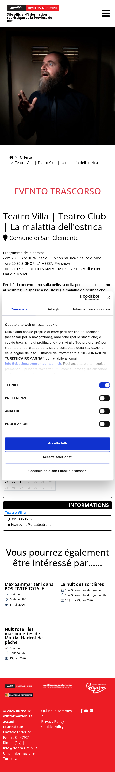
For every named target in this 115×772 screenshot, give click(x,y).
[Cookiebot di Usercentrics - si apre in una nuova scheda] (82, 297)
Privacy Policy (52, 721)
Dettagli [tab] (52, 309)
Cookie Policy (52, 726)
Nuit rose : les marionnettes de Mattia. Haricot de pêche (24, 635)
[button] (106, 13)
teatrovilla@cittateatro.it (31, 524)
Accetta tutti (57, 443)
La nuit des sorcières (82, 584)
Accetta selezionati (58, 457)
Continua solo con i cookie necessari (57, 471)
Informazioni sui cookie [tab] (91, 309)
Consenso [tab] (18, 309)
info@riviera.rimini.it (20, 748)
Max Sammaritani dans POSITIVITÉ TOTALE (29, 586)
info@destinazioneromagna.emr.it (33, 364)
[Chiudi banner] (108, 297)
